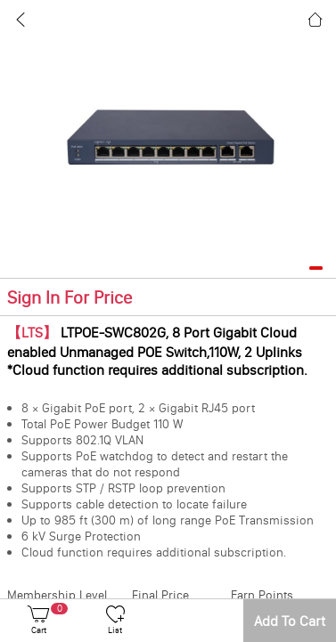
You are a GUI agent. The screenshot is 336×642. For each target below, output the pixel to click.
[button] (316, 268)
